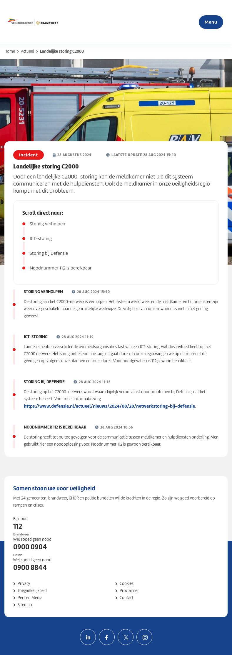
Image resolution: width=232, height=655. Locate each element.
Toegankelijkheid (32, 590)
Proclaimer (129, 590)
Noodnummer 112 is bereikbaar (60, 268)
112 (17, 526)
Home (9, 51)
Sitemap (25, 604)
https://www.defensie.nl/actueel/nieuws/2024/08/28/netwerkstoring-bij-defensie (109, 406)
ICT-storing (41, 239)
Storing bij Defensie (49, 253)
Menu (211, 22)
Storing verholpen (47, 224)
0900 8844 (30, 567)
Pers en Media (30, 597)
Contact (126, 597)
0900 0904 (30, 547)
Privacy (24, 583)
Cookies (126, 583)
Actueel (27, 51)
